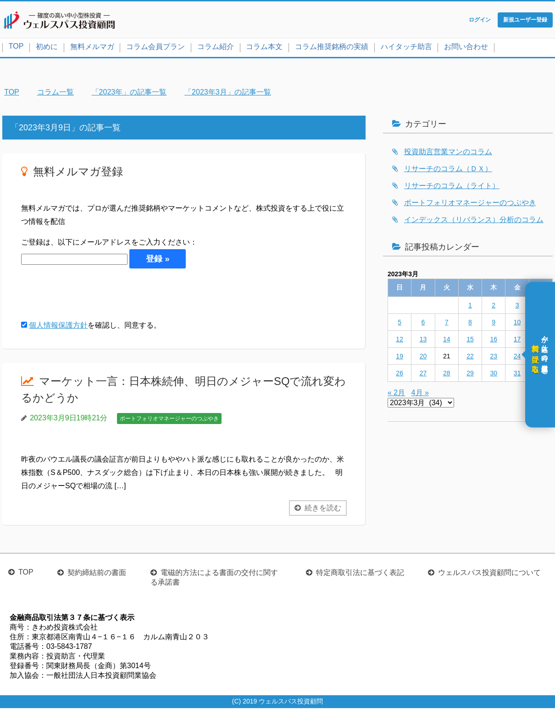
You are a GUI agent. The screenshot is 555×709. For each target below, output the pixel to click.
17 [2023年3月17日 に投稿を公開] (517, 340)
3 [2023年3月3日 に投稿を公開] (517, 306)
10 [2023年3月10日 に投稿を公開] (517, 323)
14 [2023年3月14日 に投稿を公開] (446, 340)
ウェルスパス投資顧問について (489, 573)
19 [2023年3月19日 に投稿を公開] (399, 357)
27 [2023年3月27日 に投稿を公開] (423, 374)
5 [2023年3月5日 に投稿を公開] (399, 323)
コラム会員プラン (155, 47)
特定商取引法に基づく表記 (360, 573)
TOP (16, 47)
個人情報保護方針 (58, 326)
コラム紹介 (215, 47)
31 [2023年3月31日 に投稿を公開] (517, 374)
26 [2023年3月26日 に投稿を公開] (399, 374)
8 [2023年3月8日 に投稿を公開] (470, 323)
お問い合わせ (466, 47)
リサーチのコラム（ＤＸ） (448, 169)
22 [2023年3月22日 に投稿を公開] (470, 357)
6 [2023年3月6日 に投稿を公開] (423, 323)
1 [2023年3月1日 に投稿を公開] (470, 306)
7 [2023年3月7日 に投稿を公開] (447, 323)
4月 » (420, 393)
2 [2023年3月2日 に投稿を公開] (493, 306)
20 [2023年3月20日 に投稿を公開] (423, 357)
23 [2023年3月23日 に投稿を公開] (493, 357)
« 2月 (396, 393)
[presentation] (91, 295)
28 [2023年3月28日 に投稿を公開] (446, 374)
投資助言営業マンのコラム (448, 152)
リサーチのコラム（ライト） (452, 186)
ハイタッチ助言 (406, 47)
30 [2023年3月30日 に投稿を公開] (493, 374)
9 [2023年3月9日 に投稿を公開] (493, 323)
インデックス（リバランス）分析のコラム (474, 220)
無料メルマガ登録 (78, 172)
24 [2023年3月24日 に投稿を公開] (517, 357)
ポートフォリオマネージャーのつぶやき (169, 419)
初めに (47, 47)
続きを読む (323, 509)
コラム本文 (264, 47)
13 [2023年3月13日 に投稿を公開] (423, 340)
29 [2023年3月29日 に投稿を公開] (470, 374)
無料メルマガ (92, 47)
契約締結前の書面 (96, 573)
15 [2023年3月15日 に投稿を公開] (470, 340)
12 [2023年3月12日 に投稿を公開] (399, 340)
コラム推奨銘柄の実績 (331, 47)
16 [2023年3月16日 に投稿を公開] (493, 340)
